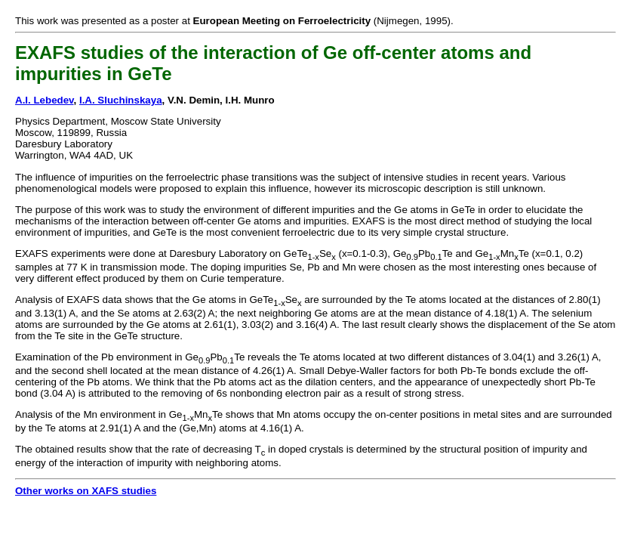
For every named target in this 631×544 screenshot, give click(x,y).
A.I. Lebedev (44, 100)
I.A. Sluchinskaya (120, 100)
